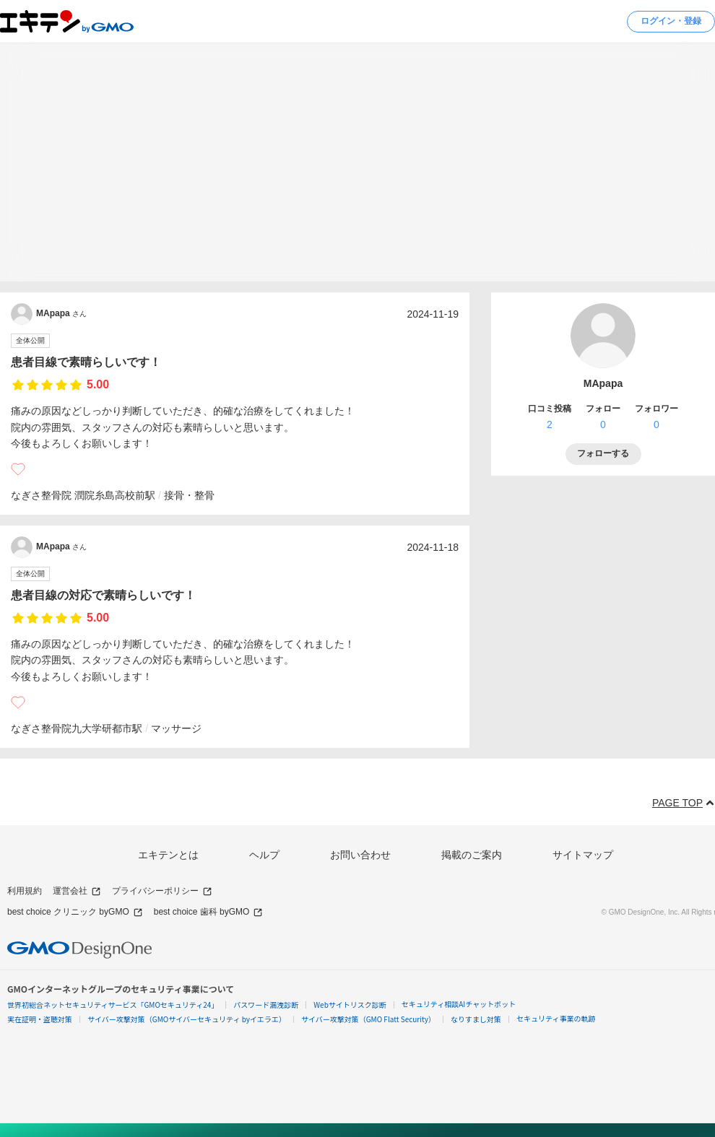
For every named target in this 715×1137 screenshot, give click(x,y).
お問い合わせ (360, 855)
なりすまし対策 (476, 1019)
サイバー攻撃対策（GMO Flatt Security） (368, 1019)
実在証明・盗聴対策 (39, 1019)
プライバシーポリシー (162, 891)
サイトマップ (582, 855)
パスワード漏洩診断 (265, 1004)
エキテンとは (168, 855)
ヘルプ (264, 855)
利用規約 (24, 891)
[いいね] (18, 469)
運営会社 (77, 891)
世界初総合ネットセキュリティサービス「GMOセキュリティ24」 (112, 1004)
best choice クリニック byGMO (75, 912)
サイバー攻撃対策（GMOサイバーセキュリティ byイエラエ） (186, 1019)
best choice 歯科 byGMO (209, 912)
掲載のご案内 (471, 855)
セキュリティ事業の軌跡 (555, 1018)
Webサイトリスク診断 (349, 1004)
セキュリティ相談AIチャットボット (459, 1003)
